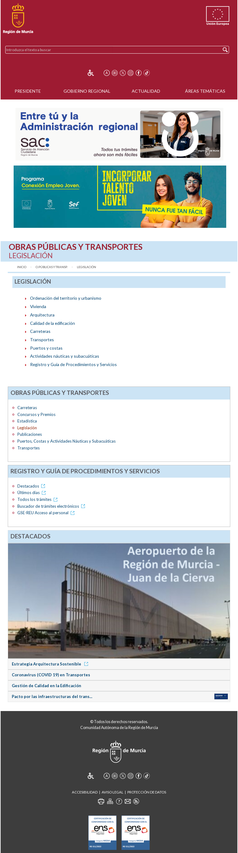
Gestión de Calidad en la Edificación (46, 685)
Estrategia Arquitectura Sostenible (51, 663)
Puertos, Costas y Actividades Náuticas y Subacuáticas (66, 441)
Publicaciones (29, 434)
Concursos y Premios (36, 414)
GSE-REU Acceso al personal (47, 512)
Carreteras (40, 331)
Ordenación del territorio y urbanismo (65, 298)
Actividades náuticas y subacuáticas (64, 356)
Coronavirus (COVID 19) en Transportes (51, 674)
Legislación (86, 267)
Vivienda (38, 306)
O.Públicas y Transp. (52, 267)
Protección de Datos (146, 792)
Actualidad (146, 91)
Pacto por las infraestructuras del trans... (52, 696)
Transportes (42, 339)
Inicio (21, 267)
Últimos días (32, 492)
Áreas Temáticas (205, 91)
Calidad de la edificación (52, 323)
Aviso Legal (112, 792)
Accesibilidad (85, 792)
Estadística (27, 420)
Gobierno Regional (87, 91)
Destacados (32, 486)
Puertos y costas (46, 348)
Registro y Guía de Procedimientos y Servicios (73, 364)
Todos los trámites (38, 499)
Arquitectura (42, 314)
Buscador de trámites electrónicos (52, 506)
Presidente (28, 91)
